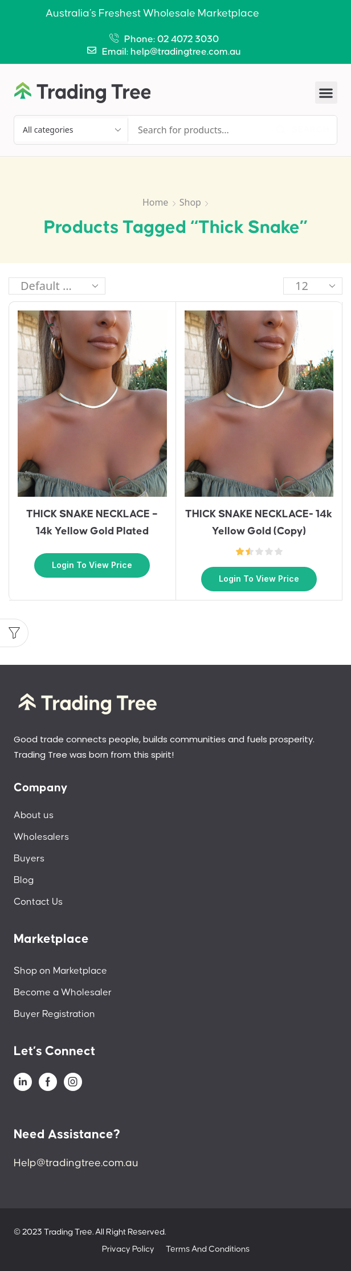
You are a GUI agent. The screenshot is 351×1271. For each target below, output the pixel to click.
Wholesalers (41, 837)
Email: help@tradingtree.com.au (171, 52)
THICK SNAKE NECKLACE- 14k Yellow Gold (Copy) (258, 523)
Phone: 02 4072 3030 (171, 39)
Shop (190, 202)
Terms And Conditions (208, 1249)
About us (34, 815)
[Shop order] (57, 286)
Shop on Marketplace (60, 971)
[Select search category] (71, 129)
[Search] (302, 130)
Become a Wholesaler (63, 992)
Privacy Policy (128, 1249)
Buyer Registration (54, 1014)
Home (155, 202)
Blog (24, 880)
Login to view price (92, 565)
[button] (326, 92)
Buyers (29, 858)
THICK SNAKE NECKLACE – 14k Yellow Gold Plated (92, 523)
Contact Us (38, 902)
